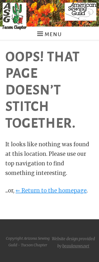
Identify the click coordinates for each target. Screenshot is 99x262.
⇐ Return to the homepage (51, 190)
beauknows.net (75, 245)
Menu (53, 34)
